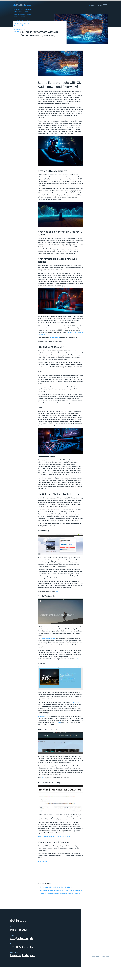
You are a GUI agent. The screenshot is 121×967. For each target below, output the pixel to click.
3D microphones (54, 338)
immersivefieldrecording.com (60, 836)
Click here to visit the (44, 836)
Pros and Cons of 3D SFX (22, 20)
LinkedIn (15, 955)
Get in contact (42, 861)
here (56, 591)
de (93, 5)
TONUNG (19, 5)
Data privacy (96, 956)
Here (59, 722)
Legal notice (106, 956)
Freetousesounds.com (73, 627)
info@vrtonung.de (21, 938)
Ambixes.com (76, 702)
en (90, 5)
